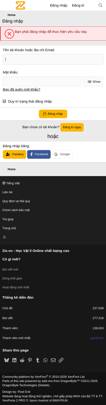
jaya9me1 (97, 338)
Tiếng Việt (11, 183)
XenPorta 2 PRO (13, 400)
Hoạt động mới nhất (15, 287)
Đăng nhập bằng (16, 146)
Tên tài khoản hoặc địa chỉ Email (28, 50)
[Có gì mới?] (91, 5)
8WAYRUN (60, 400)
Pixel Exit (24, 391)
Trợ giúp (7, 219)
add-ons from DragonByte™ (61, 381)
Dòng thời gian (12, 278)
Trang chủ (9, 228)
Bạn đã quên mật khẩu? (21, 89)
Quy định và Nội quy (16, 201)
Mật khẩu (10, 72)
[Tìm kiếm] (100, 5)
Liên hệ (7, 192)
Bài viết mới (10, 269)
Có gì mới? (11, 259)
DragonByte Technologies (19, 385)
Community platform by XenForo (43, 376)
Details (44, 385)
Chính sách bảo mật (16, 210)
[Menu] (6, 5)
